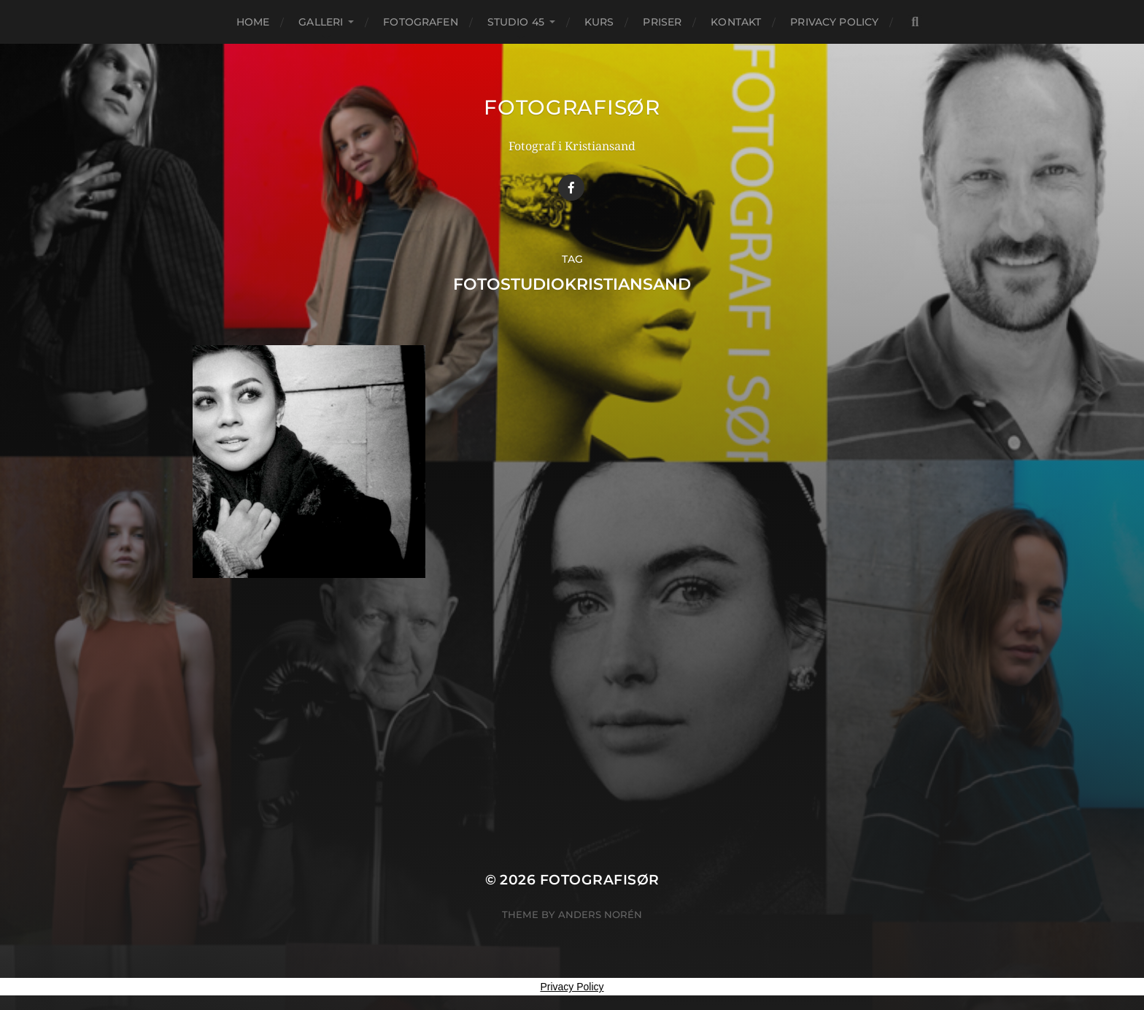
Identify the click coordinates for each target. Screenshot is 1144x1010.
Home (253, 21)
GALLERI (320, 21)
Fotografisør (572, 107)
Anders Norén (600, 914)
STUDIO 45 (515, 21)
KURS (599, 21)
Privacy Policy (834, 21)
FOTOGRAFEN (420, 21)
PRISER (662, 21)
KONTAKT (736, 21)
